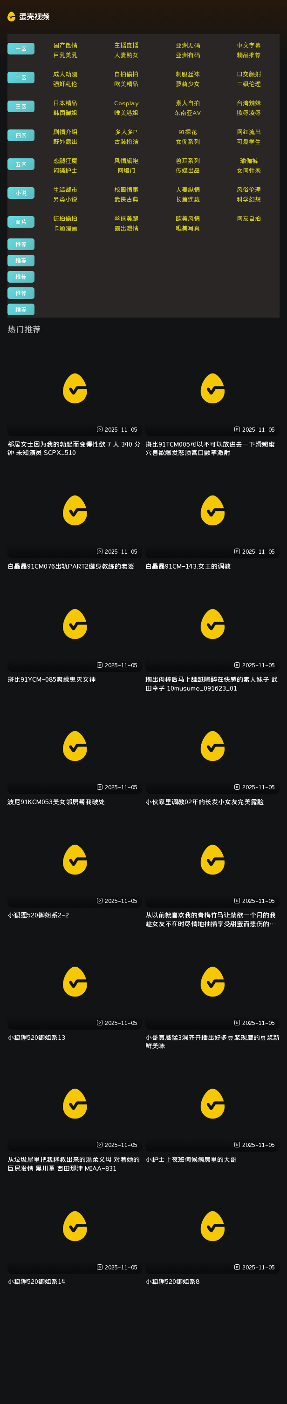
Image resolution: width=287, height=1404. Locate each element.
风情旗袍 (126, 161)
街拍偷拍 (65, 219)
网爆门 (126, 171)
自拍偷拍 (126, 74)
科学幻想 (249, 200)
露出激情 (126, 228)
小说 (21, 193)
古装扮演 (126, 142)
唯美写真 (188, 228)
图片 (21, 221)
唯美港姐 (126, 113)
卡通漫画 (65, 228)
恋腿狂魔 (65, 161)
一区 (21, 48)
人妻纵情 (188, 190)
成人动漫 (65, 74)
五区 (21, 164)
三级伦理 (249, 84)
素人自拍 (188, 103)
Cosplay (126, 103)
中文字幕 (249, 45)
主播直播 (126, 45)
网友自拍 (249, 219)
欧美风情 (188, 219)
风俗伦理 (249, 190)
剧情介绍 (65, 132)
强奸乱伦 (65, 84)
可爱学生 (249, 142)
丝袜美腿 (126, 219)
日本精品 (65, 103)
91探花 (187, 132)
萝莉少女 (188, 84)
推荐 (21, 244)
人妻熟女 (126, 55)
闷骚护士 (65, 171)
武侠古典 (126, 200)
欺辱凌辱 (249, 113)
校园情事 (126, 190)
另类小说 (65, 200)
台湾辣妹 (249, 103)
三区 (21, 106)
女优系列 (188, 142)
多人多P (126, 132)
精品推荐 (249, 55)
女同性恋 (249, 171)
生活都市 (65, 190)
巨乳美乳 (65, 55)
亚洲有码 (188, 55)
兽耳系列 (188, 161)
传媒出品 (188, 171)
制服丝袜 (188, 74)
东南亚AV (187, 113)
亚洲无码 (188, 45)
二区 (21, 77)
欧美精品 (126, 84)
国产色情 (65, 45)
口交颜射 (249, 74)
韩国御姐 (65, 113)
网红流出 (249, 132)
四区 (21, 135)
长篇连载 (188, 200)
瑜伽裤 (249, 161)
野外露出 (65, 142)
